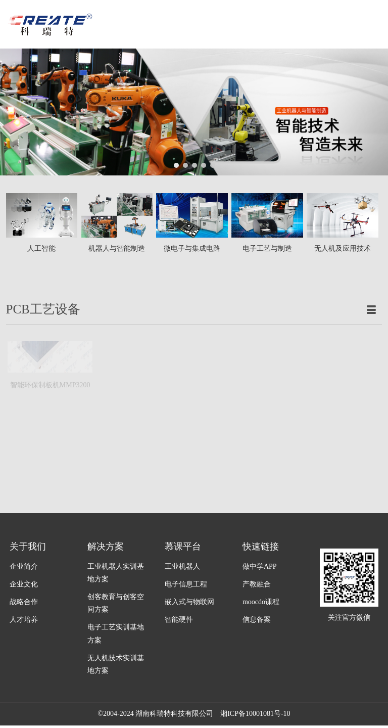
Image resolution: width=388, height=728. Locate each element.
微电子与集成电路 (192, 248)
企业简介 (24, 566)
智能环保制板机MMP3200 (50, 365)
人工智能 (41, 248)
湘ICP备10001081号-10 (255, 713)
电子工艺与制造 (267, 248)
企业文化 (24, 584)
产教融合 (257, 584)
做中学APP (260, 566)
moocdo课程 (261, 602)
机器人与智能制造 (116, 248)
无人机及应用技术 (342, 248)
